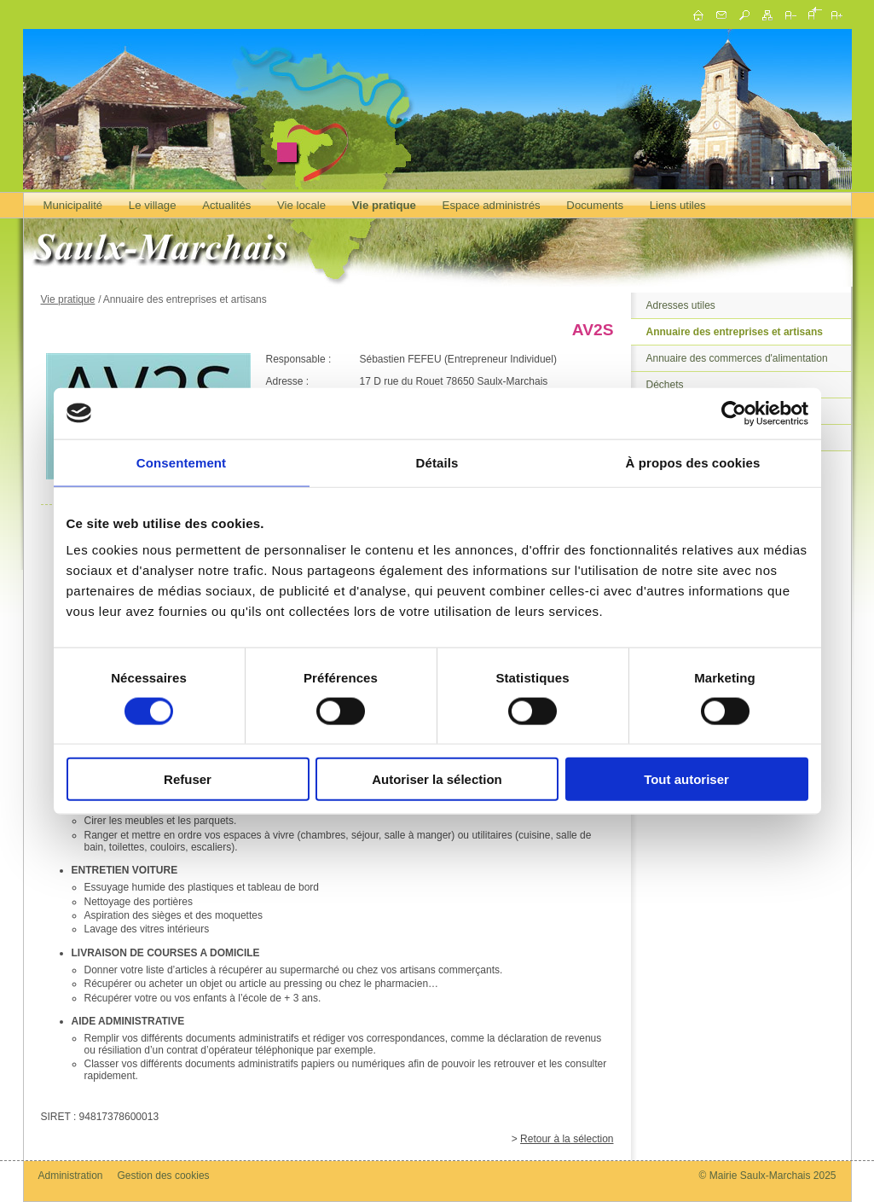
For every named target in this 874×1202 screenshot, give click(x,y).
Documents (594, 205)
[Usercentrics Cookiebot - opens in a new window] (733, 413)
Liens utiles (678, 205)
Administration (70, 1176)
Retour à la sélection (566, 1139)
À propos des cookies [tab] (693, 462)
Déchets (665, 385)
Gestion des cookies (164, 1176)
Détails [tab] (437, 462)
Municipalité (73, 205)
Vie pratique (384, 205)
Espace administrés (492, 205)
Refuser (187, 779)
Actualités (226, 205)
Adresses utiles (680, 305)
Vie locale (301, 205)
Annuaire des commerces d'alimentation (737, 358)
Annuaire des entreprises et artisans (734, 332)
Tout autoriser (686, 779)
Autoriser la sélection (437, 779)
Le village (153, 205)
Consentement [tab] (181, 462)
